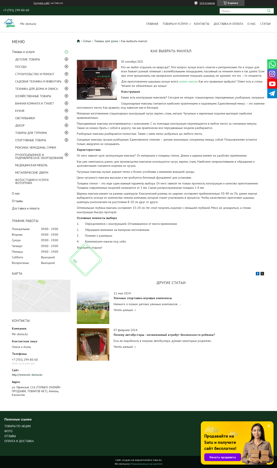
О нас (251, 24)
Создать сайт (42, 3)
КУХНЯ (19, 111)
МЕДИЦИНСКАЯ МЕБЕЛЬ (31, 165)
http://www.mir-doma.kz (27, 375)
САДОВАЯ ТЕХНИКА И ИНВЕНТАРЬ (38, 81)
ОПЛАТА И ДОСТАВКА (19, 441)
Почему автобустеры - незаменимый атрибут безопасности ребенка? (164, 335)
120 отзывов (207, 3)
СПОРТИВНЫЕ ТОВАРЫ (30, 140)
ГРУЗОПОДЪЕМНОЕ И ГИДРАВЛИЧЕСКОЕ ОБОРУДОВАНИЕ (39, 156)
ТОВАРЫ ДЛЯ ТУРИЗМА (31, 133)
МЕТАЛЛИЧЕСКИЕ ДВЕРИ (31, 173)
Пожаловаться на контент (147, 463)
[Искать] (269, 11)
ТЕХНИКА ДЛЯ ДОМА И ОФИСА (36, 89)
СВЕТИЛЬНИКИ (25, 118)
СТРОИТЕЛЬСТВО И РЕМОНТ (34, 74)
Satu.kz (157, 460)
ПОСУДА (21, 67)
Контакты (201, 24)
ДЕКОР (20, 125)
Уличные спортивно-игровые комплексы (143, 298)
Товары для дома (106, 41)
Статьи (265, 24)
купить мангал (188, 81)
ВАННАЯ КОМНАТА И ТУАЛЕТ (34, 103)
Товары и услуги (175, 24)
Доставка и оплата (228, 24)
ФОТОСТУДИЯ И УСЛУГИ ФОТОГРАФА (31, 181)
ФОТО (8, 431)
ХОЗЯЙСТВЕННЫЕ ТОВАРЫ (33, 96)
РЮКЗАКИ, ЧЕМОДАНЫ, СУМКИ (35, 147)
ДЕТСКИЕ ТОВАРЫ (27, 59)
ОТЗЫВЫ (10, 436)
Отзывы (17, 201)
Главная (152, 24)
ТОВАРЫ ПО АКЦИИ (17, 426)
